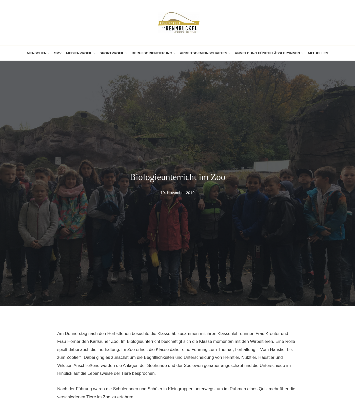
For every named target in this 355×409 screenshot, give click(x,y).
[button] (49, 53)
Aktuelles (317, 53)
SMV (58, 53)
